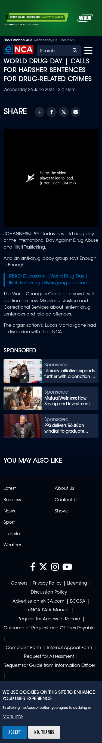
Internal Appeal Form (69, 648)
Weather (12, 545)
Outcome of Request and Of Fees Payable (49, 628)
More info (12, 717)
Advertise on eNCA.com (38, 601)
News (9, 511)
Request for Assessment (49, 656)
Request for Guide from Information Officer (49, 666)
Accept (14, 732)
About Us (64, 489)
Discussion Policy (49, 592)
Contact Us (66, 500)
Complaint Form (23, 648)
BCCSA (77, 601)
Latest (10, 489)
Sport (9, 522)
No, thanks (44, 732)
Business (12, 500)
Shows (61, 511)
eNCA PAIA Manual (49, 610)
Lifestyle (12, 534)
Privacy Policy (47, 583)
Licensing (77, 583)
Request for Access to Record (48, 619)
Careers (19, 583)
